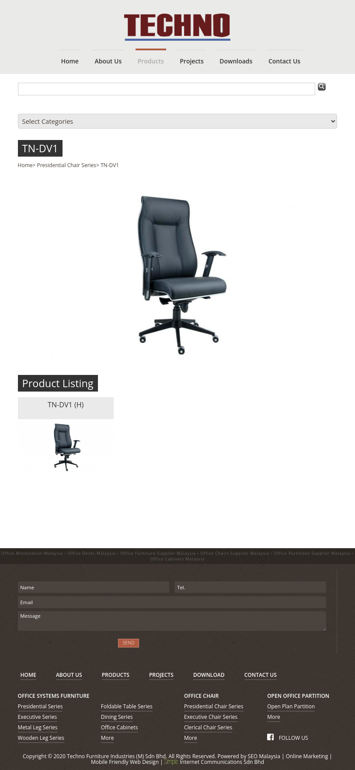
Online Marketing (307, 756)
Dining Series (117, 717)
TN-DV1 (40, 148)
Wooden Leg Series (41, 738)
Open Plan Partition (291, 706)
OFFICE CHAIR (201, 696)
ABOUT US (69, 675)
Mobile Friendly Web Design (125, 762)
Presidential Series (40, 706)
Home (25, 165)
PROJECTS (161, 675)
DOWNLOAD (209, 675)
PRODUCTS (115, 675)
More (107, 738)
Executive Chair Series (210, 717)
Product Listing (58, 383)
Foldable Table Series (127, 706)
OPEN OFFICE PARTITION (298, 696)
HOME (28, 675)
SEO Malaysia (264, 756)
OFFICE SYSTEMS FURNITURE (54, 696)
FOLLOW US (287, 738)
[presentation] (64, 648)
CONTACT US (260, 675)
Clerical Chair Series (208, 727)
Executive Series (37, 717)
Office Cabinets (119, 727)
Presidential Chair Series (67, 165)
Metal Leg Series (38, 727)
